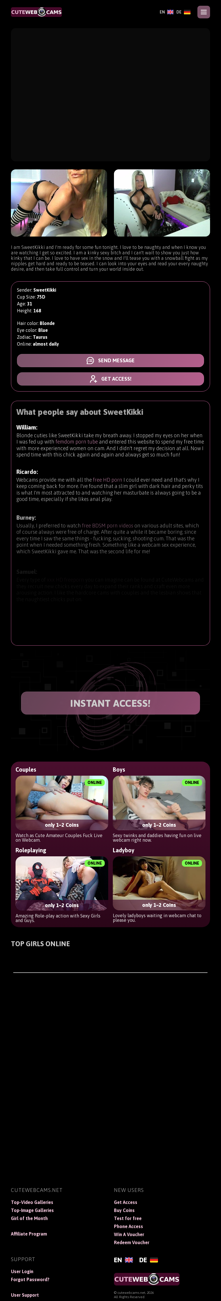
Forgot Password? (30, 1279)
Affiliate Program (29, 1234)
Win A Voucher (129, 1234)
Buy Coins (124, 1210)
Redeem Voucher (131, 1242)
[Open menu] (203, 12)
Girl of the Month (29, 1218)
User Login (22, 1271)
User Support (25, 1295)
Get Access (125, 1202)
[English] (167, 12)
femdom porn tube (77, 443)
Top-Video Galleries (32, 1202)
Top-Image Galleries (32, 1210)
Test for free (128, 1218)
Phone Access (128, 1226)
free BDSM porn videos (107, 530)
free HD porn (107, 482)
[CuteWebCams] (36, 12)
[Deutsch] (183, 12)
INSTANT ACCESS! (110, 703)
